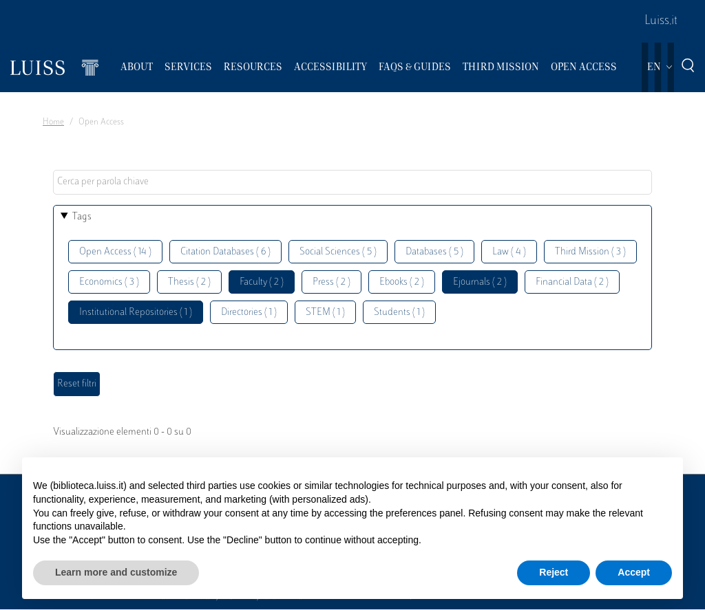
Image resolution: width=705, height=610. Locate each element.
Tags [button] (82, 217)
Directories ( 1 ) (249, 312)
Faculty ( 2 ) (262, 282)
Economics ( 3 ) (109, 282)
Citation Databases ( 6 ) (225, 252)
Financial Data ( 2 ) (572, 282)
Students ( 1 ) (399, 312)
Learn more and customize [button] (116, 572)
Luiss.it (660, 21)
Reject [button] (553, 572)
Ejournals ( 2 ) (480, 282)
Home (53, 122)
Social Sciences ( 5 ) (338, 252)
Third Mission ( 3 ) (590, 252)
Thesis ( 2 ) (189, 282)
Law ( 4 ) (509, 252)
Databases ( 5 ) (434, 252)
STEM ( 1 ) (325, 312)
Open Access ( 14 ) (115, 252)
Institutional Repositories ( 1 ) (135, 312)
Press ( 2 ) (331, 282)
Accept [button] (634, 572)
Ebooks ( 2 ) (401, 282)
